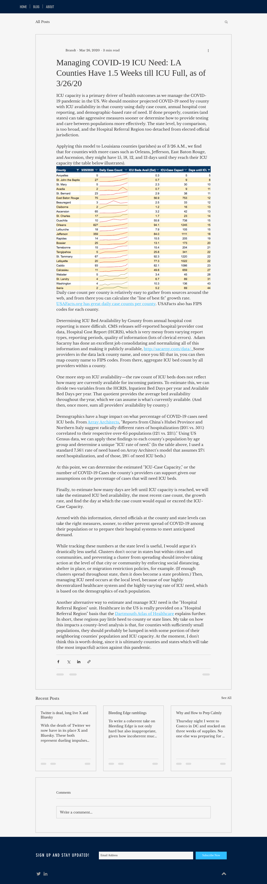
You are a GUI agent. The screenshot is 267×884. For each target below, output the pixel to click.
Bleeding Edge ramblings (127, 713)
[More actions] (208, 50)
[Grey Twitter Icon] (38, 873)
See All (226, 698)
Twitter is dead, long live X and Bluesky (64, 715)
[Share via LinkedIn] (79, 662)
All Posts (42, 22)
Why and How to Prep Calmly (199, 713)
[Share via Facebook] (58, 662)
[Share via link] (89, 662)
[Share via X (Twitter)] (69, 662)
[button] (226, 21)
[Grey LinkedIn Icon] (45, 873)
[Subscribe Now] (211, 855)
